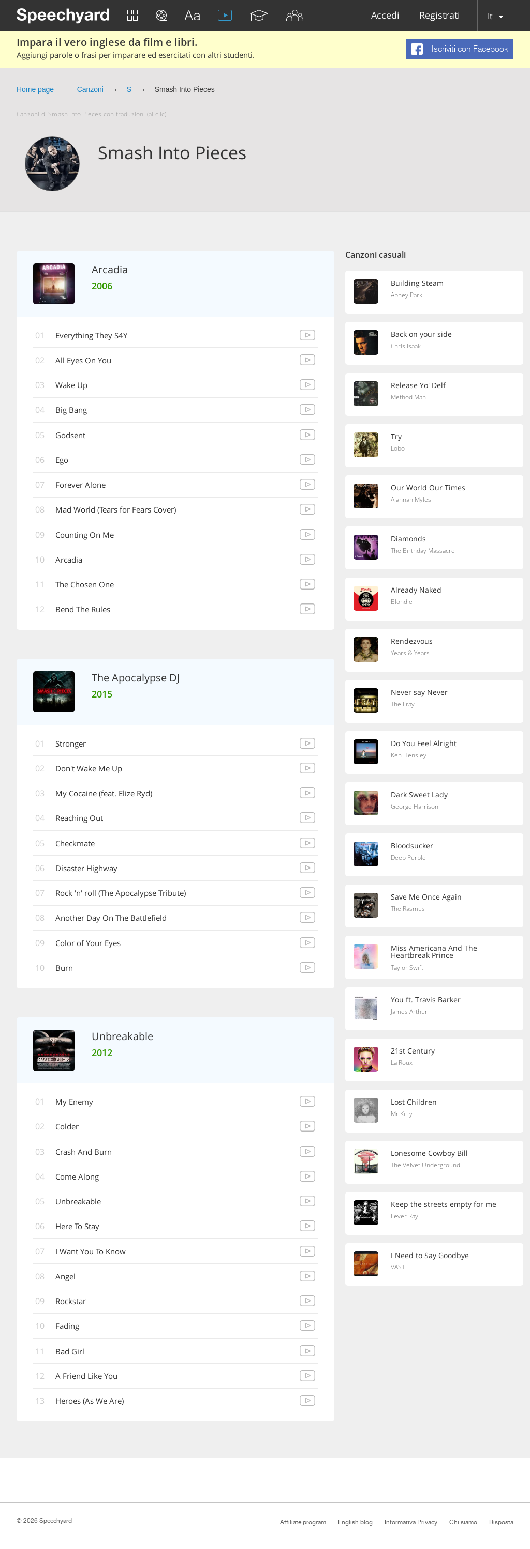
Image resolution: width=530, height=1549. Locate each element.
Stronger (74, 748)
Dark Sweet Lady (420, 794)
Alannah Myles (413, 500)
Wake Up (74, 386)
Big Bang (74, 411)
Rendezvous (412, 641)
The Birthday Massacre (425, 551)
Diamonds (409, 539)
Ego (64, 462)
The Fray (404, 704)
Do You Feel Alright (425, 743)
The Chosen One (89, 589)
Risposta (501, 1522)
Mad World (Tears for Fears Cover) (123, 513)
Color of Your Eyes (93, 951)
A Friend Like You (90, 1389)
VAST (398, 1269)
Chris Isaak (407, 346)
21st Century (413, 1052)
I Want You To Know (95, 1262)
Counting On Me (89, 538)
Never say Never (420, 692)
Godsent (74, 437)
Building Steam (418, 283)
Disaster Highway (91, 875)
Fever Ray (405, 1217)
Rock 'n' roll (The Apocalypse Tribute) (129, 900)
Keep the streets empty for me (444, 1205)
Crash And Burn (88, 1161)
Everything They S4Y (96, 336)
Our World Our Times (429, 488)
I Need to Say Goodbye (431, 1256)
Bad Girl (73, 1364)
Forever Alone (84, 487)
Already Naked (417, 590)
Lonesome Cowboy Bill (432, 1154)
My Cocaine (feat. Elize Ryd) (109, 799)
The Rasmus (409, 909)
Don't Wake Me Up (93, 774)
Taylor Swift (408, 968)
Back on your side (422, 334)
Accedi (385, 15)
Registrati (439, 15)
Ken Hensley (409, 756)
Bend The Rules (87, 614)
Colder (70, 1136)
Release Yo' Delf (419, 385)
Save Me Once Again (427, 897)
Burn (67, 976)
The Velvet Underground (428, 1166)
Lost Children (414, 1103)
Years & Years (411, 653)
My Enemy (77, 1111)
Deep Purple (410, 858)
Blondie (402, 602)
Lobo (399, 449)
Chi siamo (463, 1522)
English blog (355, 1522)
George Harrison (416, 807)
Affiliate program (303, 1522)
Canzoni (90, 89)
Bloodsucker (413, 846)
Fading (70, 1338)
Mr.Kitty (402, 1115)
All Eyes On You (87, 361)
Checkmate (79, 850)
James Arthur (410, 1013)
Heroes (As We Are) (94, 1414)
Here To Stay (81, 1237)
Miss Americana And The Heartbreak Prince (435, 952)
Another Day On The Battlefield (117, 926)
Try (396, 436)
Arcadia (72, 563)
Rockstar (74, 1313)
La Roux (403, 1064)
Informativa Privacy (411, 1522)
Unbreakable (82, 1212)
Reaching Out (83, 824)
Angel (68, 1288)
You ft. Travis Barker (426, 1001)
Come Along (81, 1186)
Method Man (410, 397)
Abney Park (408, 295)
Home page (35, 89)
